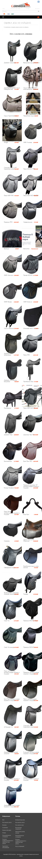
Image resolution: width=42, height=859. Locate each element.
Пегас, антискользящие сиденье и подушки (30, 699)
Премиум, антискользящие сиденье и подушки (31, 673)
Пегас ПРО (26, 355)
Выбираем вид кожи (20, 820)
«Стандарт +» (8, 727)
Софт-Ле (6, 620)
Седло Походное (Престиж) (28, 540)
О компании (5, 827)
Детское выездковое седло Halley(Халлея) (12, 88)
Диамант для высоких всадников (10, 380)
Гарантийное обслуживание (5, 846)
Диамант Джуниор (10, 62)
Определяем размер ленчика (20, 832)
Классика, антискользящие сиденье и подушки (31, 752)
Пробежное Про (28, 381)
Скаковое (6, 541)
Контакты (37, 8)
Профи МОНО (28, 275)
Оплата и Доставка (15, 8)
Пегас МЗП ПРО (9, 195)
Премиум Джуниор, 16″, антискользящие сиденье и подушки (31, 486)
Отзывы (27, 8)
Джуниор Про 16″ (29, 434)
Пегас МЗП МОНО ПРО (30, 195)
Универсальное (27, 222)
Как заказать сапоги (7, 822)
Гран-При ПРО (27, 461)
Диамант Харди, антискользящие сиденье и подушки (12, 778)
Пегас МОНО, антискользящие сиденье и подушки (12, 513)
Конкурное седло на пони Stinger (12, 141)
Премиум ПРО (8, 222)
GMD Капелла (27, 302)
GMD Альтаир (27, 142)
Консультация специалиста (18, 828)
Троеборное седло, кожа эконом (30, 566)
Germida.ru (13, 854)
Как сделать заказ (19, 825)
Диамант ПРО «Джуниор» (8, 354)
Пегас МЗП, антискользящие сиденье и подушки (31, 778)
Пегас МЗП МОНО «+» (30, 408)
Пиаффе (25, 594)
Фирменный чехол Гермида (9, 247)
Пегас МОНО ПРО (29, 169)
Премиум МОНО (28, 647)
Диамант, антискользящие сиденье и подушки (11, 805)
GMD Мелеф (7, 302)
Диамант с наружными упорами (11, 752)
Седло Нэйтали (9, 328)
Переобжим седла (29, 116)
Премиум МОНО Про (30, 620)
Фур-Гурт (26, 514)
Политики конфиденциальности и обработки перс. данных (7, 841)
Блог (4, 8)
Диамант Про (8, 434)
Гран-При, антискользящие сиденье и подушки (12, 699)
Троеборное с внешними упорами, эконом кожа (11, 593)
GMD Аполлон (8, 275)
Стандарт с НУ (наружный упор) (28, 726)
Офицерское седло (10, 567)
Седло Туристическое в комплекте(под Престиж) (30, 88)
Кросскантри (8, 461)
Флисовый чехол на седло (31, 328)
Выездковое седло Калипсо (31, 62)
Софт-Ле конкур (9, 647)
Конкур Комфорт (9, 488)
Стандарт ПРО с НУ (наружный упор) (10, 168)
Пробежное (7, 408)
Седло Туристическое (10, 116)
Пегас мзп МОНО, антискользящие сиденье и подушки (12, 672)
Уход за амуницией (19, 846)
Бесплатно (26, 248)
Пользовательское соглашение (6, 836)
